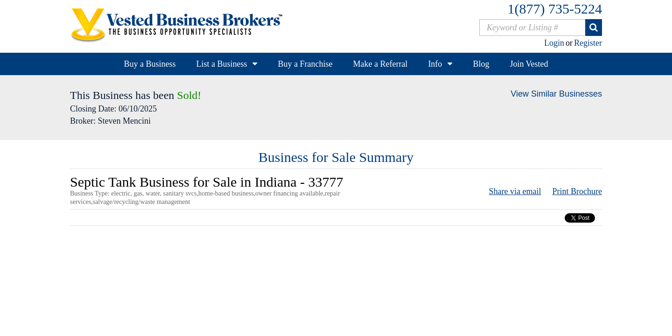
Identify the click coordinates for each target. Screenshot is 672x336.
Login (554, 43)
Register (588, 43)
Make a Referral (380, 64)
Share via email (515, 191)
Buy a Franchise (305, 64)
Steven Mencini (124, 121)
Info (435, 64)
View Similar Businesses (556, 93)
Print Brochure (577, 191)
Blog (481, 64)
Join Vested (529, 64)
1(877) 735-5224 (555, 8)
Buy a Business (149, 64)
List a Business (221, 64)
